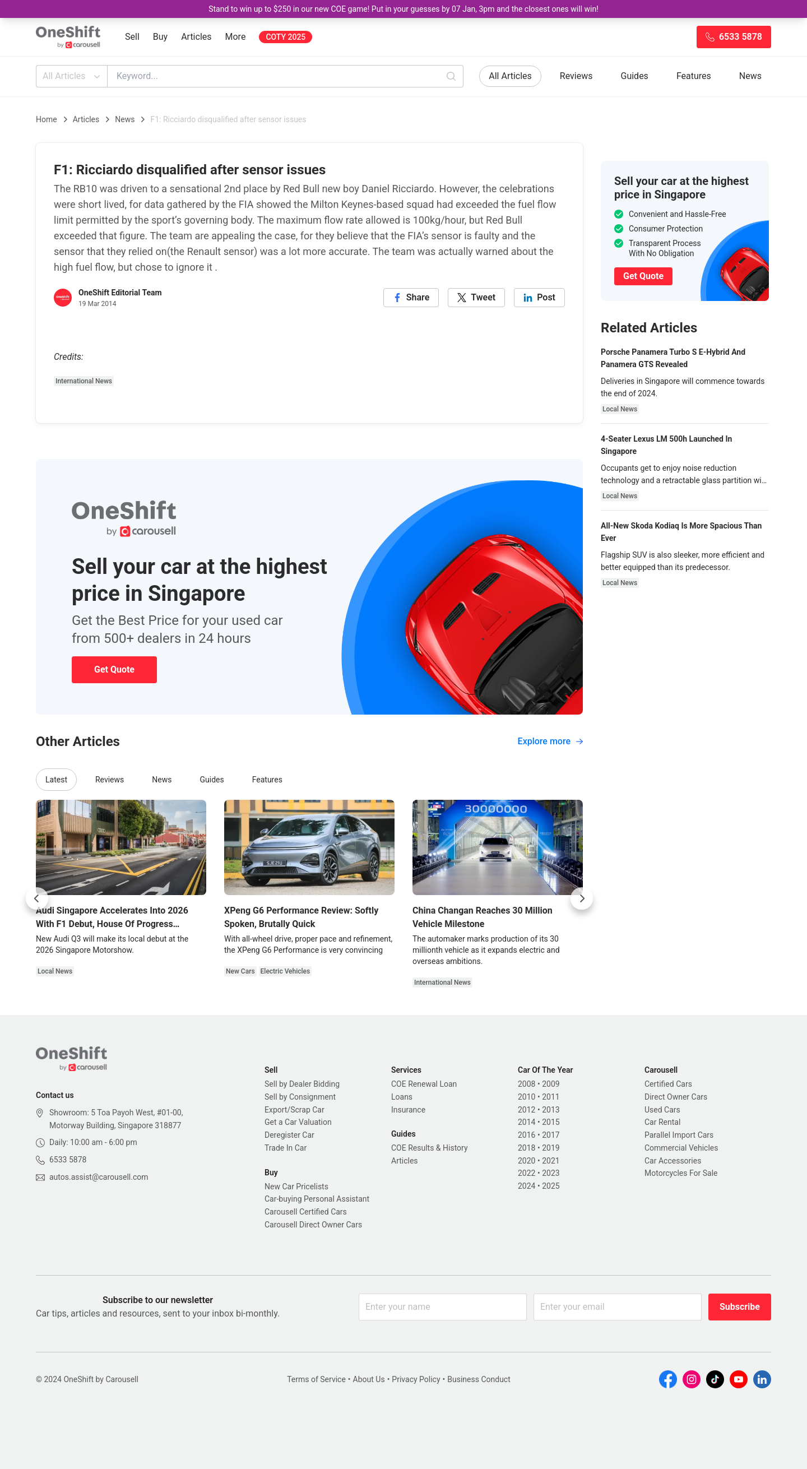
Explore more (550, 741)
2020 (526, 1160)
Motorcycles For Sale (681, 1173)
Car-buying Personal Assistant (317, 1198)
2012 (526, 1109)
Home (46, 119)
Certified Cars (668, 1083)
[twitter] (476, 297)
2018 (526, 1147)
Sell (132, 36)
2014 (526, 1122)
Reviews (576, 76)
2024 (526, 1185)
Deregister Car (289, 1134)
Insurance (408, 1109)
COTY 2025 (285, 37)
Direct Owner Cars (675, 1096)
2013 (550, 1109)
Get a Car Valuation (298, 1122)
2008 (526, 1083)
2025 (550, 1185)
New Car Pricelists (296, 1186)
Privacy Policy (416, 1379)
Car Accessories (672, 1160)
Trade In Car (286, 1147)
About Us (369, 1379)
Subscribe (740, 1306)
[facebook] (411, 297)
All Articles (73, 76)
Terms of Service (316, 1379)
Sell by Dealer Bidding (302, 1083)
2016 (526, 1134)
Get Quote (114, 669)
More (235, 36)
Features (693, 76)
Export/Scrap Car (294, 1109)
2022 (526, 1173)
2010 (526, 1096)
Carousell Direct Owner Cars (313, 1224)
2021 (550, 1160)
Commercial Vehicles (681, 1147)
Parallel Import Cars (678, 1134)
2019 (550, 1147)
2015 (550, 1122)
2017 (550, 1134)
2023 (550, 1173)
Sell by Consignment (300, 1096)
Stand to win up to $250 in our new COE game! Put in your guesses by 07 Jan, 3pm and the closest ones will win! (403, 8)
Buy (160, 36)
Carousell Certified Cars (306, 1211)
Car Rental (662, 1122)
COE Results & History (429, 1147)
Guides (634, 76)
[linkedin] (539, 297)
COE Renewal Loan (424, 1083)
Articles (196, 36)
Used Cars (662, 1109)
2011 (550, 1096)
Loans (401, 1096)
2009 (550, 1083)
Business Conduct (479, 1379)
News (750, 76)
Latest (56, 779)
